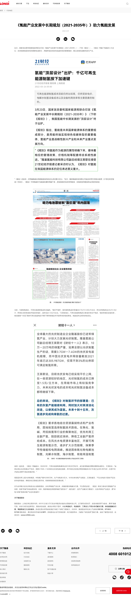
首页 (1, 10)
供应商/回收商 (75, 558)
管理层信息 (3, 558)
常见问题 (50, 562)
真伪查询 (50, 558)
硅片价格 (26, 550)
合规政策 (3, 579)
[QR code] (114, 582)
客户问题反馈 (51, 566)
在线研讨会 (27, 558)
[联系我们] (128, 572)
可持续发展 (3, 562)
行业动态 (9, 10)
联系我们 (74, 554)
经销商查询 (74, 550)
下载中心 (50, 550)
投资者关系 (3, 570)
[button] (112, 4)
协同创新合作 (75, 562)
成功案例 (50, 554)
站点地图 (3, 583)
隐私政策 (67, 591)
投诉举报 (3, 574)
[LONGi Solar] (4, 4)
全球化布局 (3, 554)
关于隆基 (3, 550)
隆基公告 (26, 566)
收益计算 (50, 570)
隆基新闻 (26, 562)
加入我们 (3, 566)
